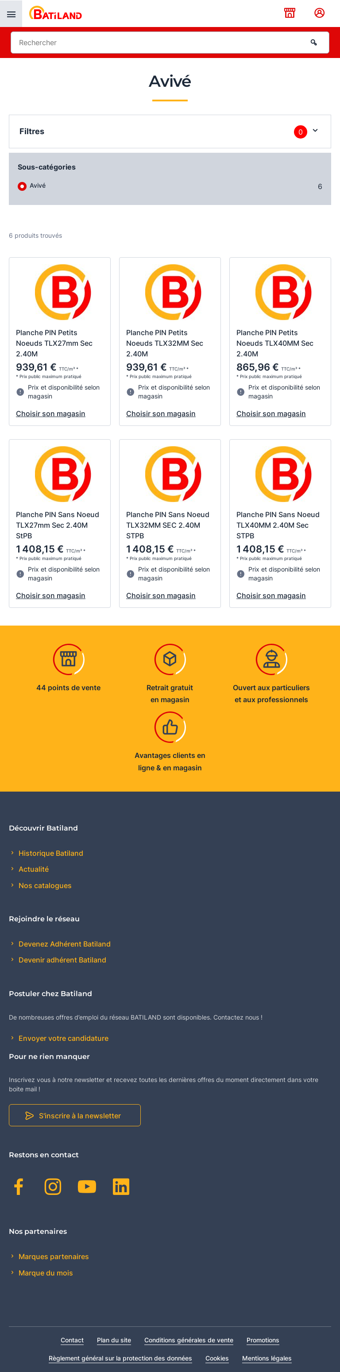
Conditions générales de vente (188, 1340)
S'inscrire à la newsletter (80, 1115)
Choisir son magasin (50, 413)
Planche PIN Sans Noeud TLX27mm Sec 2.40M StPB (57, 525)
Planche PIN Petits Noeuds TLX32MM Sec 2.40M (164, 343)
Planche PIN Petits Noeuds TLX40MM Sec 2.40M (274, 343)
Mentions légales (267, 1358)
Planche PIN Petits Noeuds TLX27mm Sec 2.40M (54, 343)
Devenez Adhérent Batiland (64, 943)
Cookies (217, 1358)
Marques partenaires (53, 1256)
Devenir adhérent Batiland (61, 959)
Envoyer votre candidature (62, 1038)
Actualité (33, 869)
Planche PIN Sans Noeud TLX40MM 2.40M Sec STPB (278, 525)
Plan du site (114, 1340)
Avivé (38, 185)
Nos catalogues (44, 885)
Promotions (263, 1340)
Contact (72, 1340)
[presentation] (11, 13)
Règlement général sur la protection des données (120, 1358)
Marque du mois (45, 1272)
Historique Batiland (50, 853)
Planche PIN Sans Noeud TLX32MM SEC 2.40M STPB (167, 525)
